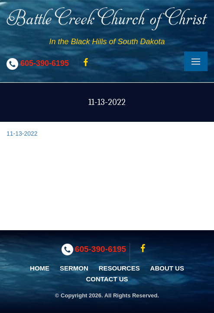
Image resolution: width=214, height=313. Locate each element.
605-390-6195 (44, 63)
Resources (119, 268)
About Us (167, 268)
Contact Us (107, 279)
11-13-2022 (22, 133)
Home (39, 268)
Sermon (74, 268)
